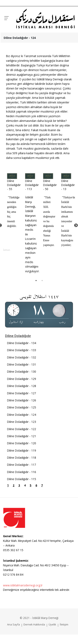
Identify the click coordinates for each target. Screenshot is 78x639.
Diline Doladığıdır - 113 (32, 185)
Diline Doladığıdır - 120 (21, 443)
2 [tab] (42, 281)
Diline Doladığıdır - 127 (21, 393)
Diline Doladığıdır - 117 (21, 465)
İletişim (64, 624)
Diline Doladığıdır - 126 (21, 400)
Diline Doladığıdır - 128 (21, 386)
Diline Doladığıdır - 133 (21, 350)
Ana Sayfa (13, 624)
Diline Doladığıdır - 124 (21, 415)
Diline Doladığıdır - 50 (50, 185)
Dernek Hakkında (34, 624)
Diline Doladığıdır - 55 (14, 185)
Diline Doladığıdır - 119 (21, 450)
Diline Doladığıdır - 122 (21, 429)
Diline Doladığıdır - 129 (21, 379)
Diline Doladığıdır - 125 (21, 407)
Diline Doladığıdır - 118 (21, 457)
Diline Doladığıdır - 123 (21, 422)
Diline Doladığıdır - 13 (68, 185)
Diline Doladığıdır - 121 (21, 436)
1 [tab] (36, 281)
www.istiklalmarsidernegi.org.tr (23, 585)
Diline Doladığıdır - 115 (21, 479)
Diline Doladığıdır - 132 (21, 357)
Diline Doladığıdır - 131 (21, 364)
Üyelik (52, 624)
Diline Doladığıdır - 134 (21, 343)
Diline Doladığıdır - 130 (21, 371)
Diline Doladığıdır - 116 (21, 472)
